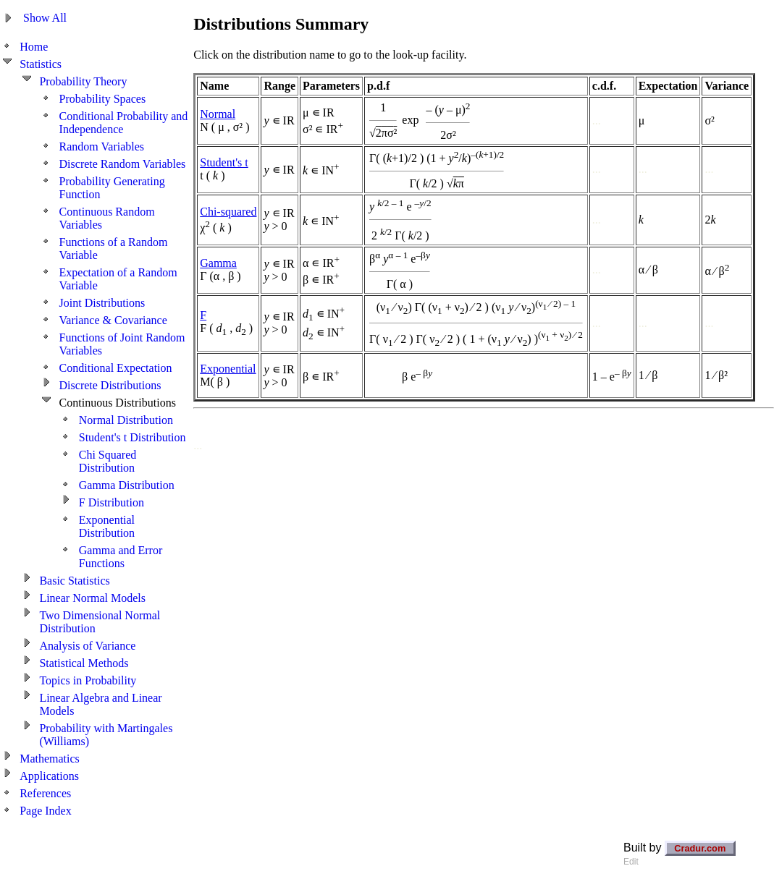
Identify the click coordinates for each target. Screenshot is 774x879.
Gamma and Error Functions (121, 556)
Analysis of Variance (87, 646)
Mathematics (50, 758)
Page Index (46, 810)
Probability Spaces (102, 99)
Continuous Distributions (117, 402)
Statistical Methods (83, 663)
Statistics (41, 64)
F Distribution (111, 502)
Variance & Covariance (113, 320)
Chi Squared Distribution (108, 461)
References (45, 793)
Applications (49, 776)
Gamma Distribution (126, 485)
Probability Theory (83, 81)
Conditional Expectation (115, 368)
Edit (631, 862)
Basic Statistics (74, 580)
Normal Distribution (126, 420)
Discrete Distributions (110, 385)
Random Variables (101, 146)
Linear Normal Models (92, 598)
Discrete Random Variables (122, 164)
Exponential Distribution (107, 526)
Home (34, 47)
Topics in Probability (87, 680)
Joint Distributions (102, 303)
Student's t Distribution (132, 437)
